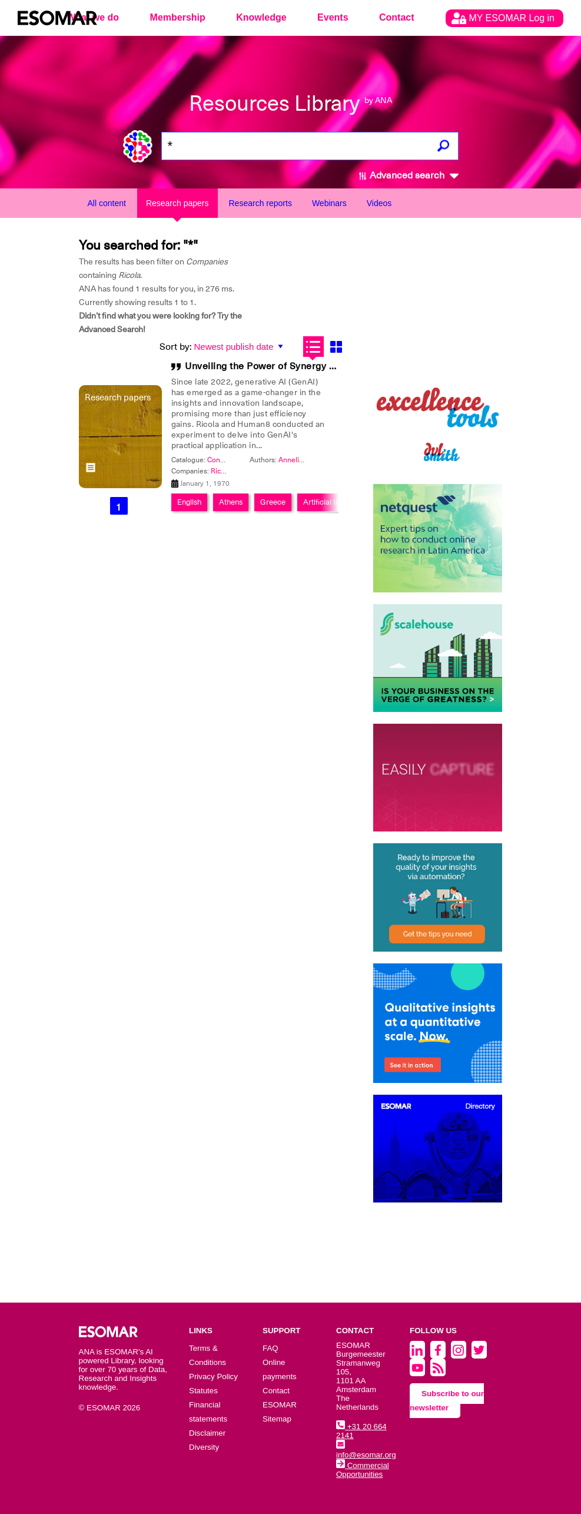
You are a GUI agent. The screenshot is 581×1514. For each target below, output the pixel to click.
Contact (396, 17)
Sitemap (277, 1418)
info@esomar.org (366, 1450)
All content (107, 203)
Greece (272, 502)
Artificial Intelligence (337, 502)
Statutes (203, 1390)
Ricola (220, 471)
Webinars (329, 203)
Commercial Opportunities (362, 1470)
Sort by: (176, 347)
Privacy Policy (213, 1376)
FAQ (270, 1348)
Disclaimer (207, 1433)
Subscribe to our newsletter (447, 1400)
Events (332, 17)
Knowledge (261, 17)
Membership (177, 17)
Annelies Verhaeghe (310, 460)
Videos (379, 203)
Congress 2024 (231, 460)
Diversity (204, 1447)
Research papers (177, 203)
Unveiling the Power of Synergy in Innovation (286, 366)
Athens (231, 502)
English (189, 502)
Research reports (260, 203)
